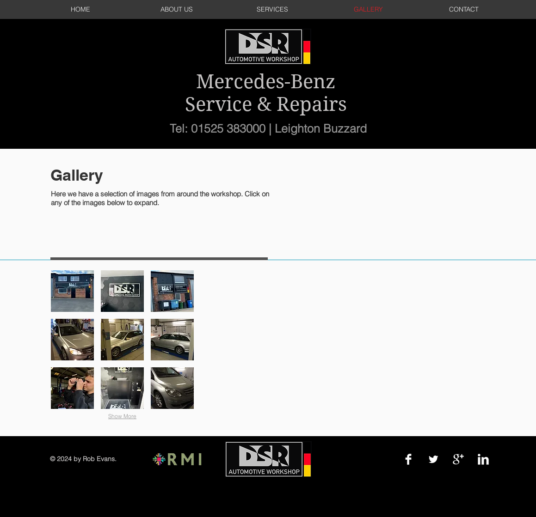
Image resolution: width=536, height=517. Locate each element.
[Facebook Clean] (408, 459)
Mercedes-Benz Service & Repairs (266, 93)
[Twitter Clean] (433, 459)
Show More (122, 416)
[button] (72, 291)
